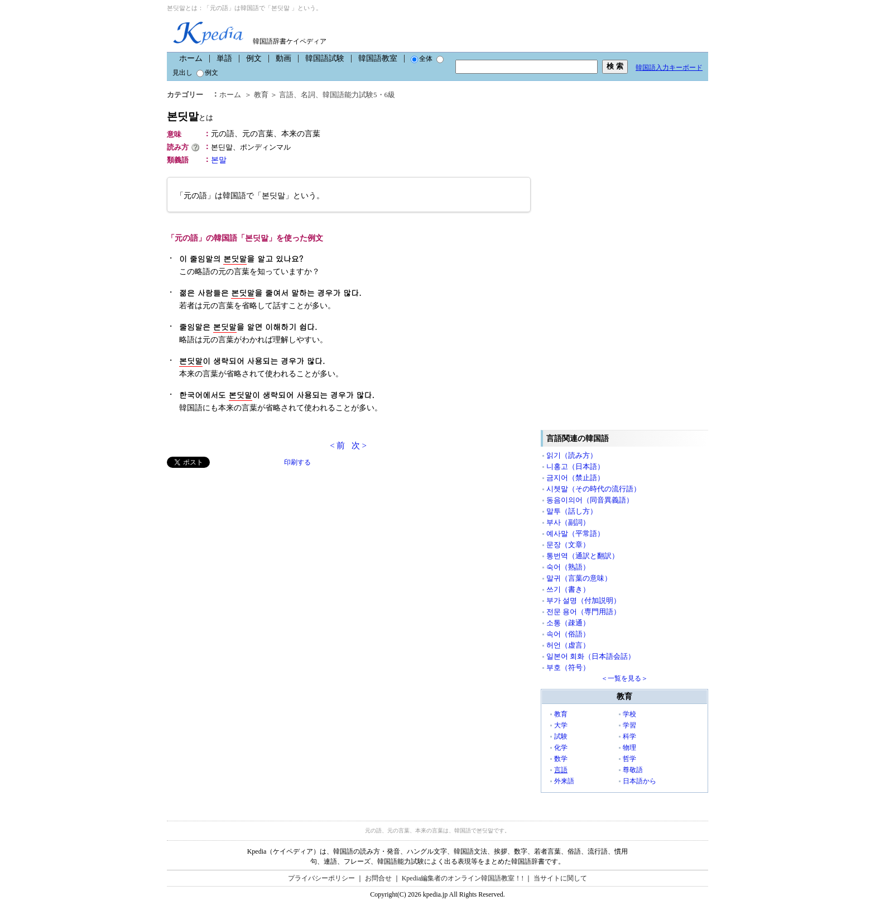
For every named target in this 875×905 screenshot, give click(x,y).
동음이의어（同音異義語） (589, 500)
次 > (359, 445)
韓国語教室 (377, 58)
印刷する (297, 462)
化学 (561, 747)
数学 (561, 759)
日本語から (639, 781)
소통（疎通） (568, 623)
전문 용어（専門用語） (583, 611)
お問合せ (378, 878)
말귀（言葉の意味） (579, 578)
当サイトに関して (560, 878)
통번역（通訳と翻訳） (582, 556)
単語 (224, 58)
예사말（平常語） (575, 533)
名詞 (308, 94)
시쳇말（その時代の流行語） (593, 489)
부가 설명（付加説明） (583, 600)
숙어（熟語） (568, 567)
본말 (219, 160)
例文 (254, 58)
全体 (421, 59)
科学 (629, 736)
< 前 (337, 445)
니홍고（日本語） (575, 466)
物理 (629, 747)
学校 (629, 714)
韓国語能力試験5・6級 (359, 94)
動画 (283, 58)
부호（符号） (568, 667)
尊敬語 (633, 770)
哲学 (629, 759)
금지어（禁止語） (575, 477)
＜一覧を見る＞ (624, 678)
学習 (629, 725)
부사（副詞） (568, 522)
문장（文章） (568, 544)
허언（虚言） (568, 645)
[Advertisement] (250, 546)
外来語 (564, 781)
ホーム (191, 58)
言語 (286, 94)
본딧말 (190, 116)
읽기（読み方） (571, 455)
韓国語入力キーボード (669, 67)
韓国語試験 (324, 58)
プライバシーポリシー (321, 878)
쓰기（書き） (568, 589)
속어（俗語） (568, 634)
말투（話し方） (571, 511)
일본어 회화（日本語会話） (590, 656)
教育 (261, 94)
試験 (561, 736)
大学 (561, 725)
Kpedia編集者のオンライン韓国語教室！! (463, 878)
